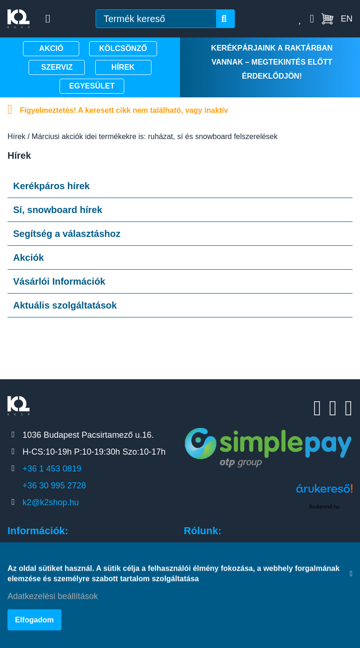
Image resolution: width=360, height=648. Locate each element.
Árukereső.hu (324, 506)
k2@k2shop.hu (50, 502)
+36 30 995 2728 (54, 485)
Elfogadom (34, 622)
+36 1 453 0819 (52, 468)
